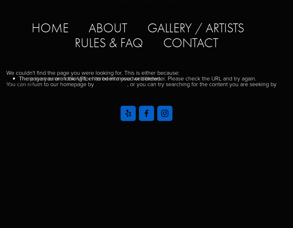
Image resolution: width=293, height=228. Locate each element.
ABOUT (108, 28)
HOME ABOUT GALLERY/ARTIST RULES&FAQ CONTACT (147, 7)
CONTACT (190, 42)
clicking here (111, 84)
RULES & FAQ (109, 42)
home (50, 28)
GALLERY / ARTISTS (195, 28)
